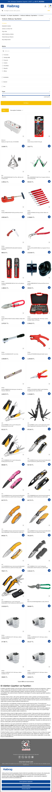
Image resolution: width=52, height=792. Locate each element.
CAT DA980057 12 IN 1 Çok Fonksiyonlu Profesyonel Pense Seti (11, 425)
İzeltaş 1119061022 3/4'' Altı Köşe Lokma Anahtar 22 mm (11, 637)
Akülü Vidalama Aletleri (8, 34)
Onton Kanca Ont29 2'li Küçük (34, 141)
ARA (49, 10)
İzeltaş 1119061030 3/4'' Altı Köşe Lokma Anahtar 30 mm (37, 673)
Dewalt (5, 65)
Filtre (5, 110)
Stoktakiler (5, 77)
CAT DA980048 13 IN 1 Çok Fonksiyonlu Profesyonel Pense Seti (11, 460)
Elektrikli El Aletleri (6, 26)
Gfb (4, 71)
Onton (28, 140)
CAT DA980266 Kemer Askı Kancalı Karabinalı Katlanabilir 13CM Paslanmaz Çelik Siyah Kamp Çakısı (38, 496)
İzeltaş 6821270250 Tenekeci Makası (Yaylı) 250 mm (13, 319)
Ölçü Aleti (4, 31)
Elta (4, 68)
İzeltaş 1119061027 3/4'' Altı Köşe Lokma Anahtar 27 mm (11, 673)
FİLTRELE (26, 103)
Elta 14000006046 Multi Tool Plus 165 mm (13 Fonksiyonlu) (12, 178)
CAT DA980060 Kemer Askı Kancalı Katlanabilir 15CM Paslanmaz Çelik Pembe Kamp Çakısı (12, 496)
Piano (5, 60)
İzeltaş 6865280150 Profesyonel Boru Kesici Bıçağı (38, 284)
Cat (4, 63)
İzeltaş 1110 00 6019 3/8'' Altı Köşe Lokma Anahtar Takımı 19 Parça (37, 319)
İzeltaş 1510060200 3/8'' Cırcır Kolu (9, 354)
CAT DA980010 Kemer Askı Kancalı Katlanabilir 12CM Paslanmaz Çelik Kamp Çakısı (38, 460)
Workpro (6, 57)
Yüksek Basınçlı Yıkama (7, 36)
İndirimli (4, 81)
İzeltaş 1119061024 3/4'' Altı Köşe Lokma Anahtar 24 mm (37, 637)
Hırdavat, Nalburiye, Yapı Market (28, 15)
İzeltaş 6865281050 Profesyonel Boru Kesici (12, 212)
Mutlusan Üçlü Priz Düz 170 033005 (10, 141)
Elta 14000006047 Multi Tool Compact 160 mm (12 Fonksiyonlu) (38, 178)
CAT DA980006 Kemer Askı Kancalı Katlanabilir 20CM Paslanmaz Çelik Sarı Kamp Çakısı (12, 567)
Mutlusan (3, 140)
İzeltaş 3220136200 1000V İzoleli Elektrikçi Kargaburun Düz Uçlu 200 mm (37, 390)
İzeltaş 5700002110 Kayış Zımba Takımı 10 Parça (37, 213)
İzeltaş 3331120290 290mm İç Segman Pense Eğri (38, 248)
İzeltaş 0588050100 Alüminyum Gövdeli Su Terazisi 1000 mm (11, 390)
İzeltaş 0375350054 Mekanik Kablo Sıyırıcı (37, 354)
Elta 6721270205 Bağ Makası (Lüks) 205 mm (38, 601)
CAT (2, 423)
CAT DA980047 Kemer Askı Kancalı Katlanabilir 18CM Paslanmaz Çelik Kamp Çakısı (38, 531)
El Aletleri (4, 23)
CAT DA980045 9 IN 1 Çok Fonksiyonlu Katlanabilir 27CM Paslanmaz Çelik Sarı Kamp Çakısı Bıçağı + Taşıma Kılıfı (12, 602)
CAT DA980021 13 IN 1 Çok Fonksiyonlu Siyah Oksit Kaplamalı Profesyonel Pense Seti (38, 425)
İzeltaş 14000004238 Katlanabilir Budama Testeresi (11, 248)
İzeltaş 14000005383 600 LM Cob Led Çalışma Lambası (12, 284)
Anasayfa (3, 15)
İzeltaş (2, 210)
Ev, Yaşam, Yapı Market (13, 15)
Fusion (5, 54)
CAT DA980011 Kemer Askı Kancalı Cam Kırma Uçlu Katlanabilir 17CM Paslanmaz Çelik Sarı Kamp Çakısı (12, 531)
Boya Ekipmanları (6, 39)
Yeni (3, 86)
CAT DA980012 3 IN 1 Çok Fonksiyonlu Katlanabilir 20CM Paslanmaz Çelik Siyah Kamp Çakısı (37, 567)
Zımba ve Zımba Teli (7, 28)
